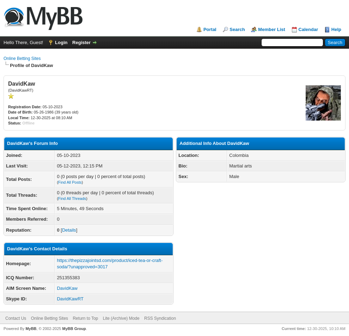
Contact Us (15, 318)
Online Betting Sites (22, 58)
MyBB (30, 328)
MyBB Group (74, 328)
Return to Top (85, 318)
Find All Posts (70, 182)
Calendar (308, 29)
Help (336, 29)
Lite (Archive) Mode (121, 318)
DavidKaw (67, 288)
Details (69, 230)
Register (81, 42)
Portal (209, 29)
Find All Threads (72, 198)
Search (237, 29)
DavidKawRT (70, 298)
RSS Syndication (160, 318)
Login (61, 42)
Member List (271, 29)
